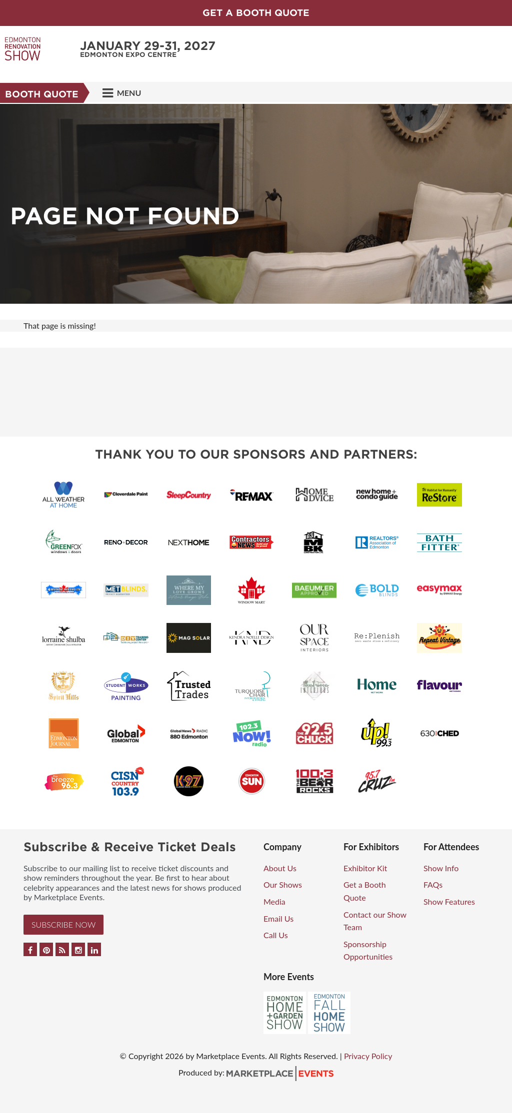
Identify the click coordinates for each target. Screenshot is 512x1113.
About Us (280, 868)
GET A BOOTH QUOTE (256, 12)
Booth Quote (41, 94)
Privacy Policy (368, 1056)
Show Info (441, 868)
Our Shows (283, 884)
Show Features (449, 901)
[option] (256, 204)
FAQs (433, 884)
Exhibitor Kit (365, 868)
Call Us (276, 935)
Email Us (279, 918)
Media (275, 901)
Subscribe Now (64, 924)
